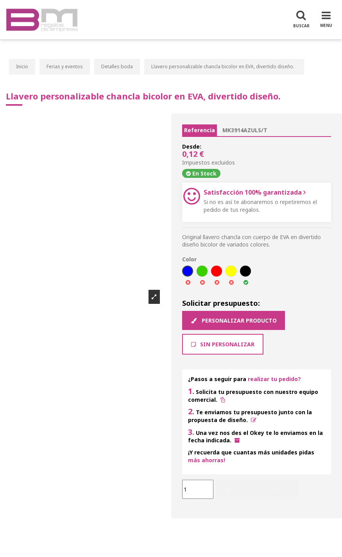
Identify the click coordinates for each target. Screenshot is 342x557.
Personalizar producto (233, 320)
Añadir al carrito (258, 489)
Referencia (199, 130)
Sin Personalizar (222, 344)
